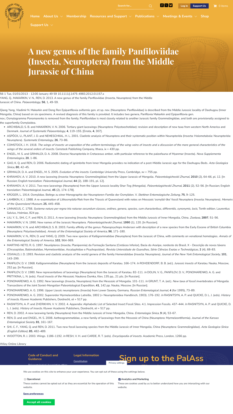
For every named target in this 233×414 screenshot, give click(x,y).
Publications (145, 16)
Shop (205, 16)
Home (35, 16)
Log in (184, 6)
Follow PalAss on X (166, 5)
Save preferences (33, 396)
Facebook (162, 5)
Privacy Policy (81, 366)
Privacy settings (116, 365)
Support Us (199, 6)
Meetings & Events (177, 16)
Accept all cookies (39, 405)
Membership (76, 16)
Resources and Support (108, 16)
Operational (33, 382)
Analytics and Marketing (135, 382)
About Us (50, 16)
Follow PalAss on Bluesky (171, 5)
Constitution (80, 361)
